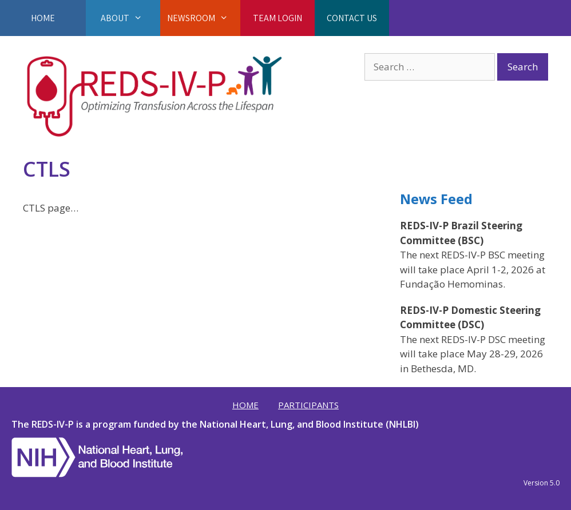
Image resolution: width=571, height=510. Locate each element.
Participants (308, 405)
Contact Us (352, 18)
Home (43, 18)
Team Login (277, 18)
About (123, 18)
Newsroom (203, 18)
